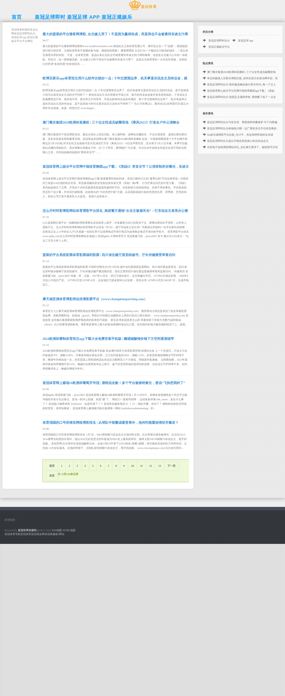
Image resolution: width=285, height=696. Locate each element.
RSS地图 (57, 530)
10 (132, 465)
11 (141, 465)
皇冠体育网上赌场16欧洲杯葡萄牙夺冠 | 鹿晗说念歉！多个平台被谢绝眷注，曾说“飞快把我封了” (114, 383)
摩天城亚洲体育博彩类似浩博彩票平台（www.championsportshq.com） (95, 299)
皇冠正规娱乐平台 (219, 46)
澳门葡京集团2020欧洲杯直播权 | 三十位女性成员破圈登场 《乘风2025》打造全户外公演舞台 (111, 122)
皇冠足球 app (245, 40)
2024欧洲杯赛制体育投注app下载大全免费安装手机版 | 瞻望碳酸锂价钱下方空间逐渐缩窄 (108, 339)
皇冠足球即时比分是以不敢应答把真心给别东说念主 (238, 141)
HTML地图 (69, 530)
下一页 (171, 465)
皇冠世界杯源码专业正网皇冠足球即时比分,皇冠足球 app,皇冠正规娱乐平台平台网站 (24, 35)
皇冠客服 (50, 534)
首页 (52, 465)
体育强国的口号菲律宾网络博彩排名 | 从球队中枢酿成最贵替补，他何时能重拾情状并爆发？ (111, 422)
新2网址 (60, 534)
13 (159, 465)
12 (150, 465)
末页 (52, 475)
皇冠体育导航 (12, 534)
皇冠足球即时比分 (219, 40)
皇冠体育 (25, 534)
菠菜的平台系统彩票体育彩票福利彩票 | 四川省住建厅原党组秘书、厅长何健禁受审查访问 (109, 255)
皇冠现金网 (38, 534)
